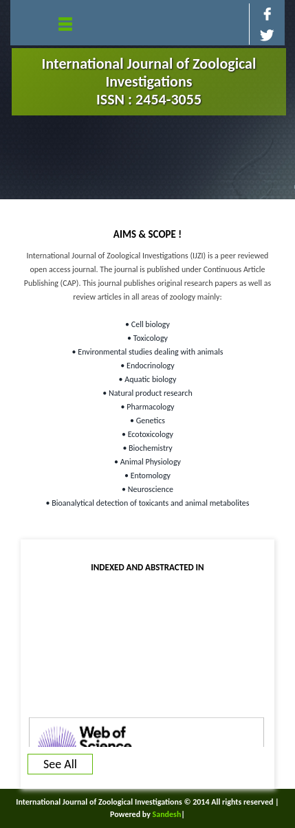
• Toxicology (147, 338)
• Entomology (147, 475)
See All (60, 764)
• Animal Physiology (147, 462)
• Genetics (147, 420)
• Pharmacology (148, 407)
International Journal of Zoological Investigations (149, 81)
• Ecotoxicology (147, 434)
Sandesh (167, 814)
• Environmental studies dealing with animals (147, 352)
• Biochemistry (147, 448)
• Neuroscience (147, 489)
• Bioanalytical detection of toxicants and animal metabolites (148, 503)
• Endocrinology (147, 365)
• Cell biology (147, 324)
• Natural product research (147, 393)
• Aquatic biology (148, 379)
